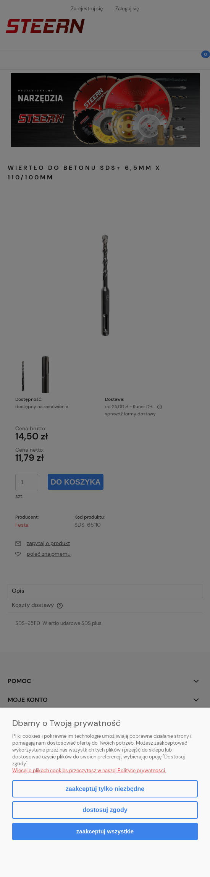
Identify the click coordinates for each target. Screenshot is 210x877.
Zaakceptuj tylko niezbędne (105, 789)
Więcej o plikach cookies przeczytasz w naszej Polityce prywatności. (89, 770)
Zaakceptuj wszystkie (105, 831)
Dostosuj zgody (104, 810)
